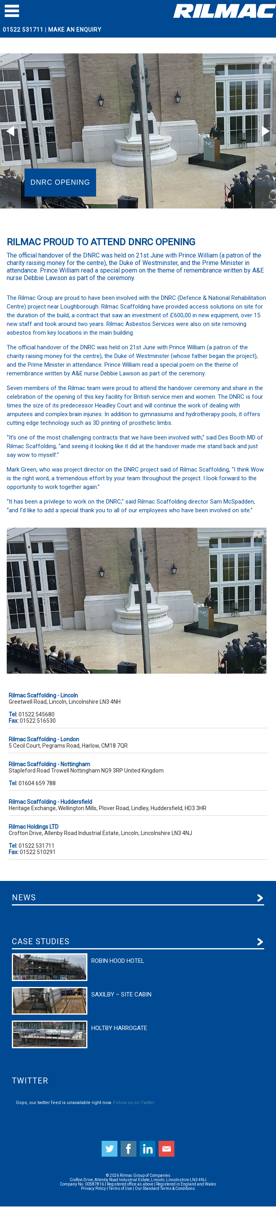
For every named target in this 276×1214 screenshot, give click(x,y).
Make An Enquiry (75, 30)
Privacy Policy (93, 1188)
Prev (10, 130)
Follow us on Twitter (134, 1102)
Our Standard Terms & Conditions (165, 1188)
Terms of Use (120, 1188)
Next (265, 130)
